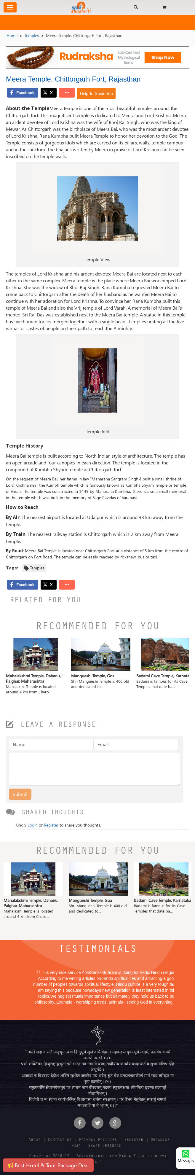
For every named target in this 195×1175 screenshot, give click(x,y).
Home (12, 35)
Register (51, 825)
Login (33, 825)
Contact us (59, 1140)
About (34, 1140)
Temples (32, 35)
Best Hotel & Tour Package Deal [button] (48, 1165)
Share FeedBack (104, 1146)
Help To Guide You (96, 93)
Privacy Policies (98, 1140)
